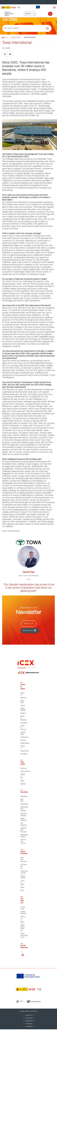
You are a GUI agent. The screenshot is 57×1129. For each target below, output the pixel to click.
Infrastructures (25, 771)
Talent (22, 781)
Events (22, 705)
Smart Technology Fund (24, 935)
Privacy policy (29, 1018)
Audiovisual (24, 804)
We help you (22, 901)
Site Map (29, 1023)
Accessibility (29, 1026)
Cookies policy (29, 1021)
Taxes (22, 887)
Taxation (23, 784)
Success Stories (15, 37)
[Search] (48, 14)
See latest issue (28, 630)
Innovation (23, 723)
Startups (23, 740)
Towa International (29, 37)
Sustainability (24, 743)
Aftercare (23, 698)
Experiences (24, 751)
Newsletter (24, 754)
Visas (22, 890)
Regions (7, 15)
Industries (24, 792)
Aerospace (24, 796)
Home (5, 37)
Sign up (27, 623)
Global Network (9, 13)
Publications (24, 737)
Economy (23, 768)
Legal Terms (29, 1015)
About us (7, 12)
